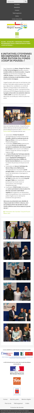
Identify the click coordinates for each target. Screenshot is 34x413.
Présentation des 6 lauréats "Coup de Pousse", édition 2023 (17, 212)
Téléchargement (17, 13)
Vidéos (17, 16)
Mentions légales (26, 399)
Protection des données (17, 407)
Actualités (17, 4)
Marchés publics (14, 399)
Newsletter (17, 7)
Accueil (3, 42)
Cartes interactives (17, 19)
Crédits (27, 403)
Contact (17, 10)
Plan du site (8, 403)
